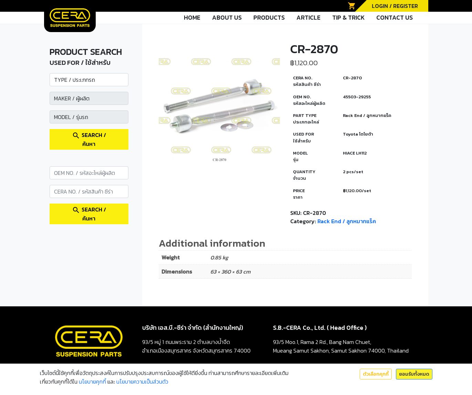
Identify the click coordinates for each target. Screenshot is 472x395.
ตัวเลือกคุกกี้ (376, 374)
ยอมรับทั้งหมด (414, 374)
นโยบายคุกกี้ (92, 381)
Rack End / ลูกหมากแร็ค (346, 221)
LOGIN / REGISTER (395, 6)
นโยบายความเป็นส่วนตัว (142, 381)
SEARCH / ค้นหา (89, 139)
